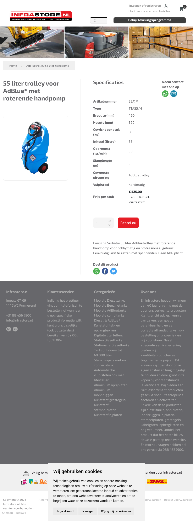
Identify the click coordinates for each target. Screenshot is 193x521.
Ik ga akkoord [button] (65, 511)
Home (13, 65)
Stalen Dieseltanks (108, 340)
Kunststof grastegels (110, 400)
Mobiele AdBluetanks (110, 310)
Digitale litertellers (108, 335)
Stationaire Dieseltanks (111, 345)
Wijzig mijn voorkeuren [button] (116, 511)
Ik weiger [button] (88, 511)
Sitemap (7, 512)
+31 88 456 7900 (18, 315)
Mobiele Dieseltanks (109, 300)
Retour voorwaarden (147, 499)
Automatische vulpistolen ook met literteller (109, 375)
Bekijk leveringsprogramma (149, 20)
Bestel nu (128, 222)
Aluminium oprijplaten (110, 385)
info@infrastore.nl (19, 320)
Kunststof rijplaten (108, 415)
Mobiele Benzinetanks (110, 305)
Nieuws (21, 512)
